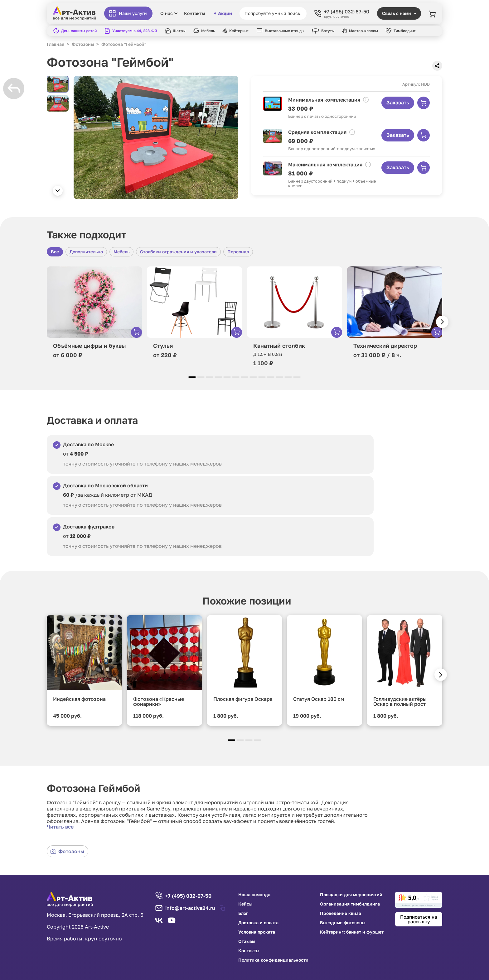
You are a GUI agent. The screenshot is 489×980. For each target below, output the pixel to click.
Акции (223, 13)
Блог (243, 913)
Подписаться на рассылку (418, 919)
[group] (156, 137)
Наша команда (254, 894)
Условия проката (256, 932)
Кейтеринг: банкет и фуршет (352, 932)
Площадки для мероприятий (351, 894)
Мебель (121, 251)
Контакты (194, 13)
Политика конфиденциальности (273, 960)
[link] (418, 900)
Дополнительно (86, 251)
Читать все (60, 827)
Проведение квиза (340, 913)
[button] (58, 191)
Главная (55, 44)
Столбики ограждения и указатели (178, 251)
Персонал (238, 251)
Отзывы (246, 941)
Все (55, 251)
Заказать (397, 102)
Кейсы (245, 903)
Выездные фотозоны (342, 922)
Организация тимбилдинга (350, 903)
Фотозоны (67, 851)
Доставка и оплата (258, 922)
